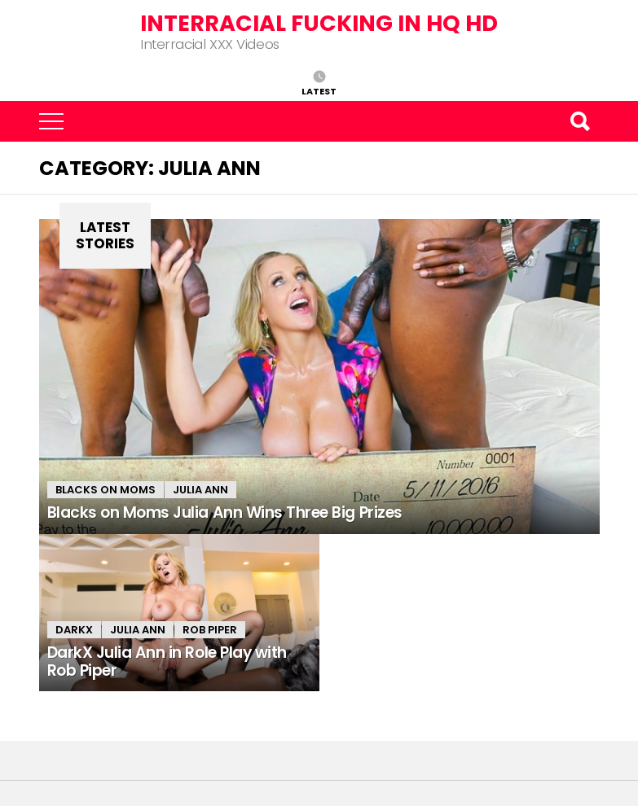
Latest (319, 90)
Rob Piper (210, 629)
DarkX (74, 629)
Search (579, 121)
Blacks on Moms (105, 489)
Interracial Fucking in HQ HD (319, 23)
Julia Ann (200, 489)
